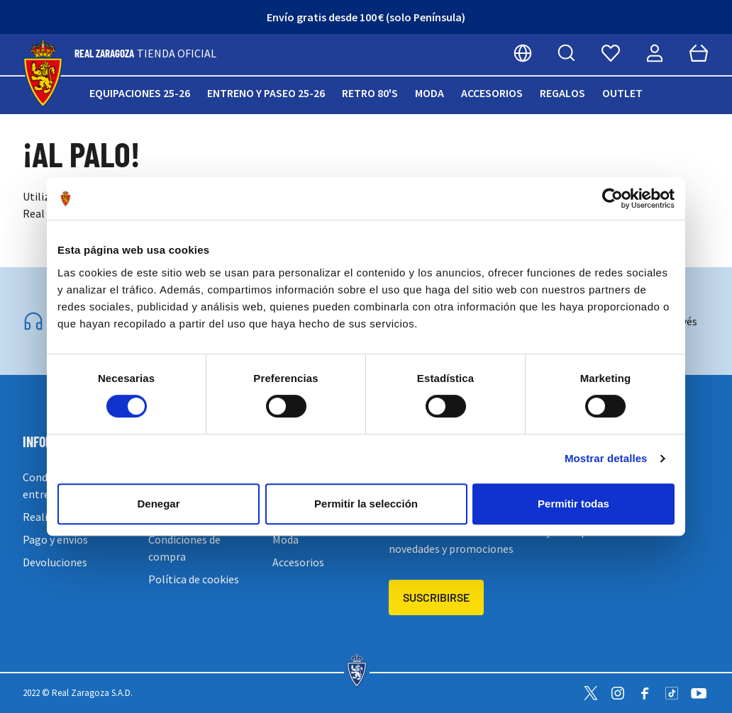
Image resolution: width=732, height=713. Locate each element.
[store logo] (43, 74)
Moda (429, 93)
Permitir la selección (366, 504)
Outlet (622, 93)
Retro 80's (370, 93)
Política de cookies (193, 579)
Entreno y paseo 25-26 (266, 93)
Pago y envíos (55, 539)
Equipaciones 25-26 (139, 93)
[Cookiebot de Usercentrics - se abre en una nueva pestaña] (612, 198)
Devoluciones (55, 562)
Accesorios (492, 93)
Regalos (562, 93)
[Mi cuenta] (654, 53)
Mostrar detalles (606, 458)
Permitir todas (573, 504)
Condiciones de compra (184, 547)
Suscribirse (436, 597)
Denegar (158, 504)
